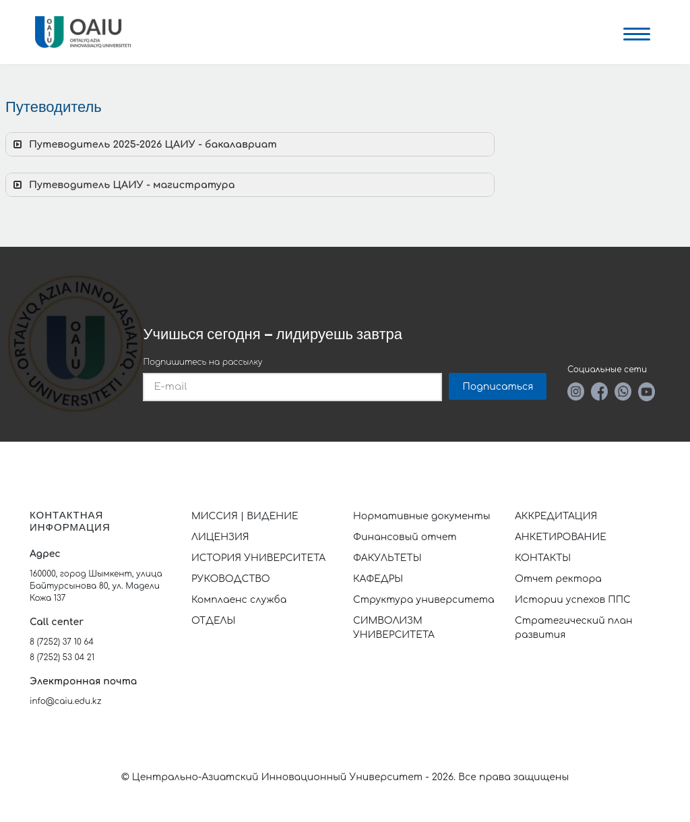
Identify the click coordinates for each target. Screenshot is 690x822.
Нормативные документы (422, 516)
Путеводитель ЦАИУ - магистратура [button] (122, 185)
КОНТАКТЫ (543, 558)
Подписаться (497, 387)
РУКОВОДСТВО (230, 579)
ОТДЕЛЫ (213, 621)
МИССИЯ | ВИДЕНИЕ (245, 516)
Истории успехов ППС (573, 600)
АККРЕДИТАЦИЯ (556, 516)
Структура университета (424, 600)
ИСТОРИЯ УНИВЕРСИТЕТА (258, 558)
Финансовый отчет (405, 537)
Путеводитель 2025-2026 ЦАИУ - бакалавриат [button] (144, 144)
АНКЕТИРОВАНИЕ (560, 537)
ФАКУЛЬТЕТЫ (387, 558)
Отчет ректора (558, 579)
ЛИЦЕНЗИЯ (220, 537)
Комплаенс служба (238, 600)
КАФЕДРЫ (378, 579)
